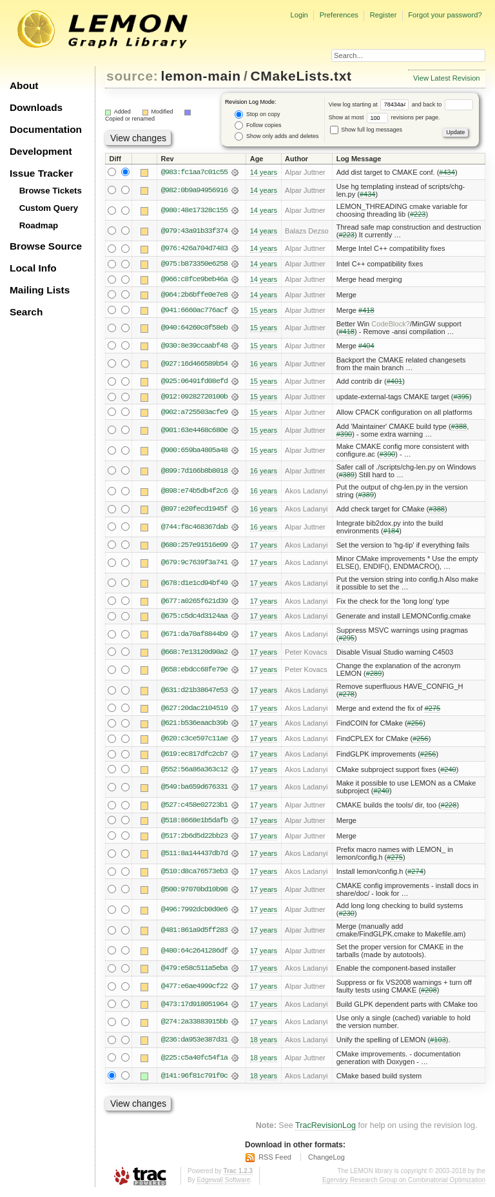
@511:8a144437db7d (194, 857)
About (24, 85)
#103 (438, 1043)
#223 (418, 214)
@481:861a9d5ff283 (194, 934)
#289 (374, 676)
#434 (447, 172)
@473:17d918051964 (194, 1008)
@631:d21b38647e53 (194, 693)
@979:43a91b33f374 (194, 231)
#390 (344, 435)
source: (132, 75)
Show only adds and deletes (276, 136)
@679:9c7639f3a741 (194, 564)
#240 (448, 772)
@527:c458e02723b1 (194, 808)
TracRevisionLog (325, 1129)
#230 (346, 917)
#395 (461, 398)
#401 (395, 382)
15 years (263, 311)
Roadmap (39, 225)
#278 (346, 696)
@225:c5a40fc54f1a (194, 1061)
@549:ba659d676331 (194, 790)
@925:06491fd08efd (194, 382)
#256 (415, 725)
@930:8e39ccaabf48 (194, 346)
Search (26, 311)
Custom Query (49, 208)
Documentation (46, 129)
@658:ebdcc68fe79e (194, 672)
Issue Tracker (41, 173)
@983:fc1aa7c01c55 (194, 172)
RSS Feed (274, 1161)
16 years (263, 364)
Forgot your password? (444, 15)
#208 (429, 994)
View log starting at (370, 104)
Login (298, 15)
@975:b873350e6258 (194, 264)
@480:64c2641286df (194, 954)
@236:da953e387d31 (194, 1043)
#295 (346, 640)
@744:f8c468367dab (194, 528)
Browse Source (46, 246)
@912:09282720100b (194, 398)
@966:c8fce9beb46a (194, 280)
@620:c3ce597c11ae (194, 741)
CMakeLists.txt (301, 75)
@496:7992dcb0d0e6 (194, 913)
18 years (263, 1043)
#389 (346, 476)
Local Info (33, 267)
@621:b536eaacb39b (194, 725)
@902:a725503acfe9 (194, 413)
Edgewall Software (223, 1183)
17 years (263, 546)
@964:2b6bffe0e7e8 (194, 295)
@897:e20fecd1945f (194, 511)
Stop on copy (257, 114)
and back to (442, 104)
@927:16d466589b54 (194, 364)
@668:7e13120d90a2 (194, 654)
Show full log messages (366, 129)
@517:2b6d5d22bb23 (194, 839)
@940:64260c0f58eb (194, 329)
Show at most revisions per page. (384, 117)
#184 (391, 532)
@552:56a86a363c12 (194, 772)
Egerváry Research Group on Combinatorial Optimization (403, 1183)
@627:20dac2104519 (194, 710)
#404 (366, 346)
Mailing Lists (40, 289)
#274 (415, 875)
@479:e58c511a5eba (194, 972)
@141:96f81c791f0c (194, 1079)
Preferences (339, 15)
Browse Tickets (50, 190)
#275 (433, 710)
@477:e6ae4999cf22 (194, 990)
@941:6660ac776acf (194, 311)
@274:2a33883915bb (194, 1026)
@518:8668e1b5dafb (194, 823)
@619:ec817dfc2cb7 (194, 756)
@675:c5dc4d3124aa (194, 618)
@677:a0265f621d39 (194, 602)
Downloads (36, 107)
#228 (449, 808)
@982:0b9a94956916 (194, 190)
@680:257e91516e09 (194, 546)
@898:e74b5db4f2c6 (194, 493)
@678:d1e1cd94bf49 (194, 585)
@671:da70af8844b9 (194, 636)
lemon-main (201, 75)
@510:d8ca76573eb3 (194, 875)
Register (383, 15)
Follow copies (258, 125)
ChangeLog (326, 1161)
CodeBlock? (390, 325)
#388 (459, 427)
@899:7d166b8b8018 (194, 472)
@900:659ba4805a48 (194, 452)
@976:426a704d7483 (194, 249)
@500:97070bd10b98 (194, 892)
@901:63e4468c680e (194, 431)
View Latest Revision (446, 78)
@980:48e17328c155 (194, 210)
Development (41, 151)
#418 (366, 311)
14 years (263, 172)
